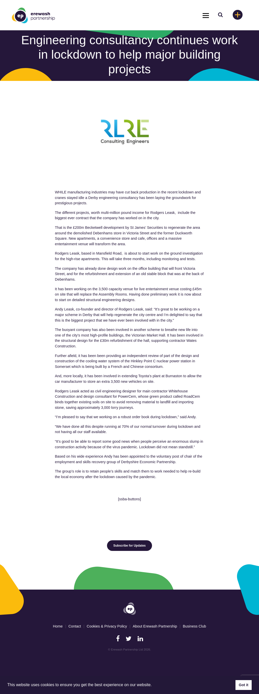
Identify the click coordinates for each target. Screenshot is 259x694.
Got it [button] (243, 685)
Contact (74, 626)
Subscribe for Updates (129, 545)
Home (57, 626)
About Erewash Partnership (155, 626)
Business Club (194, 626)
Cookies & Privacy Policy (107, 626)
